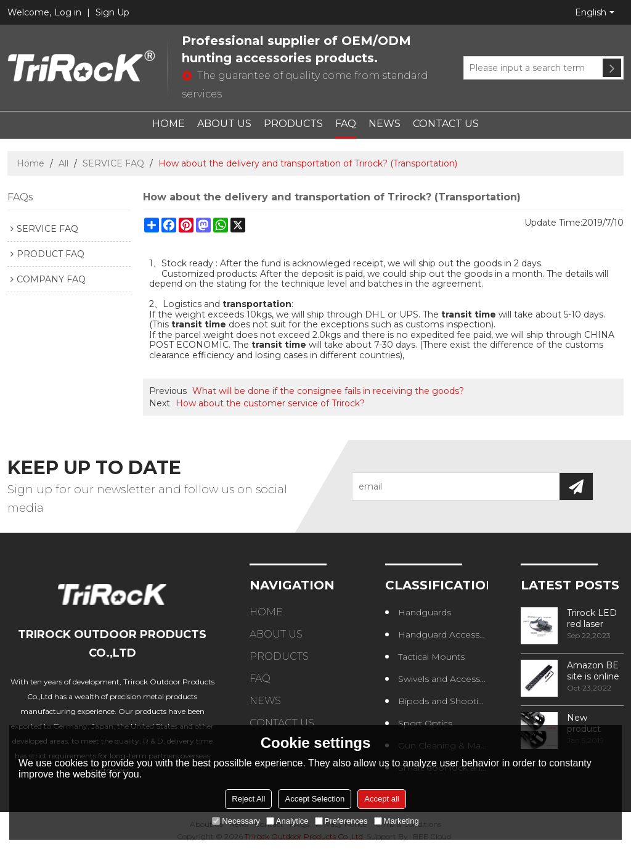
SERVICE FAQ (113, 163)
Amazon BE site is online (593, 671)
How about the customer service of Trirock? (270, 403)
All (63, 163)
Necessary (235, 821)
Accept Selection (314, 798)
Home (30, 163)
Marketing (396, 821)
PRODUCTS (293, 123)
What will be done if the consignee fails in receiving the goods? (328, 390)
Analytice (287, 821)
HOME (168, 123)
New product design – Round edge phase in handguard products (594, 723)
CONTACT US (446, 123)
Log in (67, 12)
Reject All (248, 798)
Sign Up (112, 12)
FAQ (345, 123)
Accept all (381, 798)
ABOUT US (224, 123)
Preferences (341, 821)
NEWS (384, 123)
